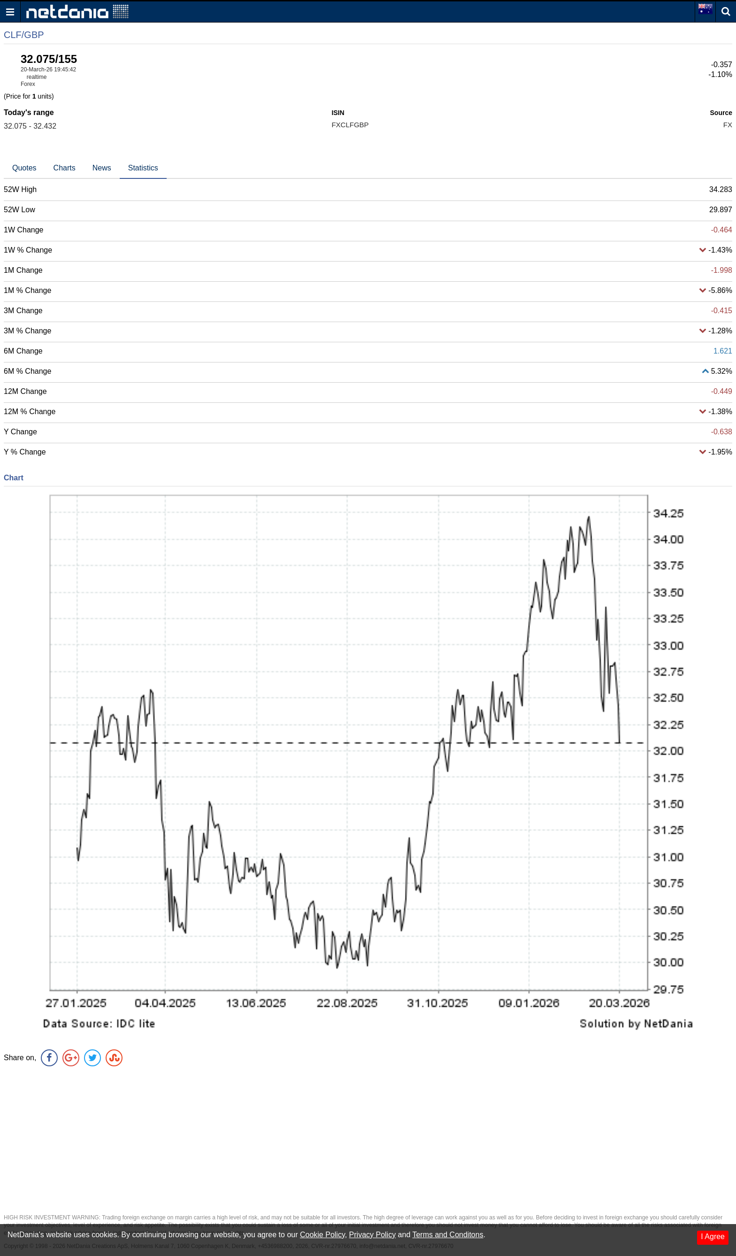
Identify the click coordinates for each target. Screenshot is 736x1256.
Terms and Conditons (447, 1235)
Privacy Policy (372, 1235)
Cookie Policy (322, 1235)
